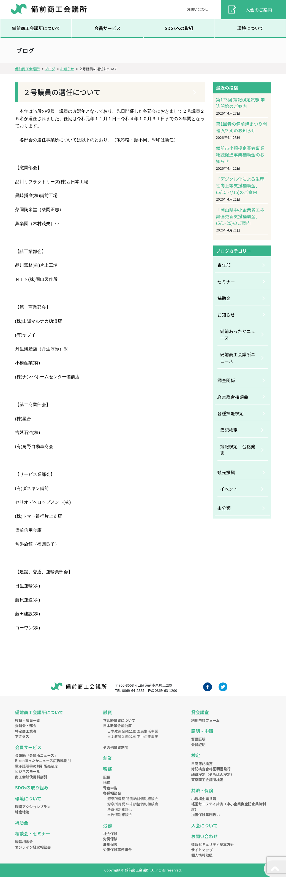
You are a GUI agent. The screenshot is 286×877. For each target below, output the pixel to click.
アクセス (22, 736)
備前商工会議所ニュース (237, 357)
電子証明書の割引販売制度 (36, 766)
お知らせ (226, 314)
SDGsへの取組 (179, 28)
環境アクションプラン (33, 806)
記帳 (106, 777)
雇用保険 (110, 844)
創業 (107, 758)
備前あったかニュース (237, 334)
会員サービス (107, 28)
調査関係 (226, 380)
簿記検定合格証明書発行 (210, 768)
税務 (107, 768)
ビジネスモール (27, 771)
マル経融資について (119, 720)
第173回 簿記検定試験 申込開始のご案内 (240, 102)
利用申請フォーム (205, 720)
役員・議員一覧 (27, 720)
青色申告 (110, 787)
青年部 (224, 265)
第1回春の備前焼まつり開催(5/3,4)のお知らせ (241, 127)
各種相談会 (112, 793)
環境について (250, 28)
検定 (195, 755)
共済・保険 (202, 790)
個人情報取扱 (202, 855)
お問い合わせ (197, 9)
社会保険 (110, 833)
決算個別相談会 (119, 809)
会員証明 (198, 744)
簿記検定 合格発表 (237, 449)
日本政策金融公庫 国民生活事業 (132, 731)
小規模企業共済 (203, 798)
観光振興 (226, 472)
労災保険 (110, 838)
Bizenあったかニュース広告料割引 (43, 760)
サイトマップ (202, 849)
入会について (204, 825)
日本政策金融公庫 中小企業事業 (132, 736)
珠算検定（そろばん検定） (212, 774)
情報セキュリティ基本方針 (212, 844)
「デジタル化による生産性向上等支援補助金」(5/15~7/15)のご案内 (240, 185)
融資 (107, 712)
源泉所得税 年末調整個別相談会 (132, 803)
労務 (107, 825)
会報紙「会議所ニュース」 (36, 755)
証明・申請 (202, 731)
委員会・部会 (26, 725)
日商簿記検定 (202, 763)
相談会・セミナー (32, 833)
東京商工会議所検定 (207, 779)
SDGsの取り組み (31, 787)
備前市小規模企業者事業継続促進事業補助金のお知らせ (240, 154)
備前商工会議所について (36, 28)
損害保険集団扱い (205, 814)
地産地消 (22, 811)
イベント (229, 488)
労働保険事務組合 (117, 849)
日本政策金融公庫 (117, 725)
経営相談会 (24, 841)
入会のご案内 (259, 9)
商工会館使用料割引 (31, 776)
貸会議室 (200, 712)
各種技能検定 (230, 413)
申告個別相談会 (119, 814)
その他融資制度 (115, 747)
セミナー (226, 281)
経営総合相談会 (232, 396)
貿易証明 (198, 739)
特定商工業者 (26, 731)
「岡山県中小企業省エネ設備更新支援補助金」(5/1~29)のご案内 (240, 216)
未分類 (224, 508)
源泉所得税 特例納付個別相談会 (132, 798)
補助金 (224, 298)
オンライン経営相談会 (33, 847)
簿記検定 (229, 430)
